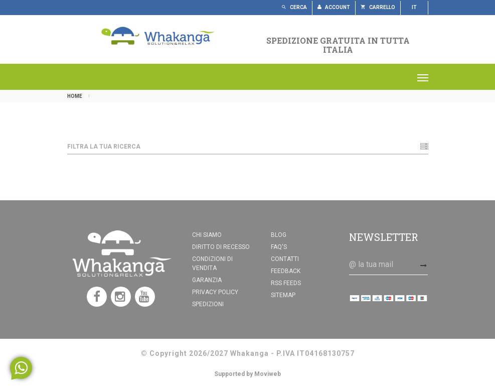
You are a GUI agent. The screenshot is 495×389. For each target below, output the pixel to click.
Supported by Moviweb (247, 373)
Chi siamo (207, 234)
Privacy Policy (215, 292)
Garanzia (207, 280)
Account (333, 7)
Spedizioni (208, 304)
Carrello (378, 7)
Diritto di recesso (221, 246)
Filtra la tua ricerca (247, 147)
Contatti (285, 259)
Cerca (294, 7)
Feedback (285, 271)
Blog (278, 234)
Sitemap (283, 295)
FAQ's (279, 246)
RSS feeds (286, 283)
